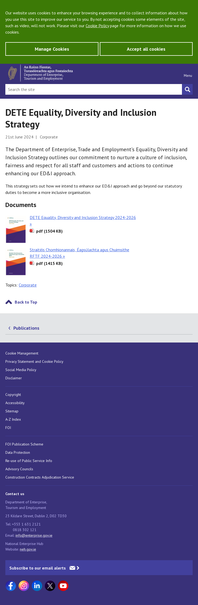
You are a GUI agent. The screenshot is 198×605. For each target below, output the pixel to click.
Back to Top (26, 302)
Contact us (14, 493)
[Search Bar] (93, 89)
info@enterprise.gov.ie (34, 535)
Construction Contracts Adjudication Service (39, 477)
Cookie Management (21, 353)
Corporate (28, 285)
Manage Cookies (52, 49)
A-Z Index (13, 419)
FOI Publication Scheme (24, 444)
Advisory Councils (19, 469)
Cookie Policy (97, 25)
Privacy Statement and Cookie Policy (34, 361)
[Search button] (187, 89)
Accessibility (15, 402)
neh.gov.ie (28, 549)
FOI (8, 427)
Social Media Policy (20, 369)
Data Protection (17, 452)
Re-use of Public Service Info (28, 460)
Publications (26, 328)
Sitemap (11, 411)
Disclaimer (13, 378)
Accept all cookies (146, 49)
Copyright (13, 394)
